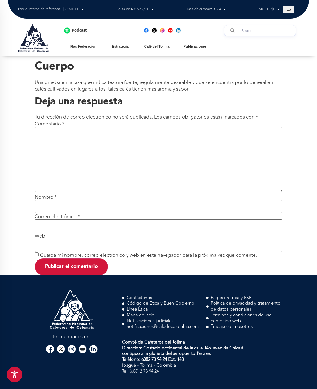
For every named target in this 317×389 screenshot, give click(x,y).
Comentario (49, 123)
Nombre (46, 197)
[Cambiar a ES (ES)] (288, 9)
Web (40, 236)
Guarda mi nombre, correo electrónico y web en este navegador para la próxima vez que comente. (148, 255)
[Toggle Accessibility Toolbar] (14, 374)
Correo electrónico (57, 216)
